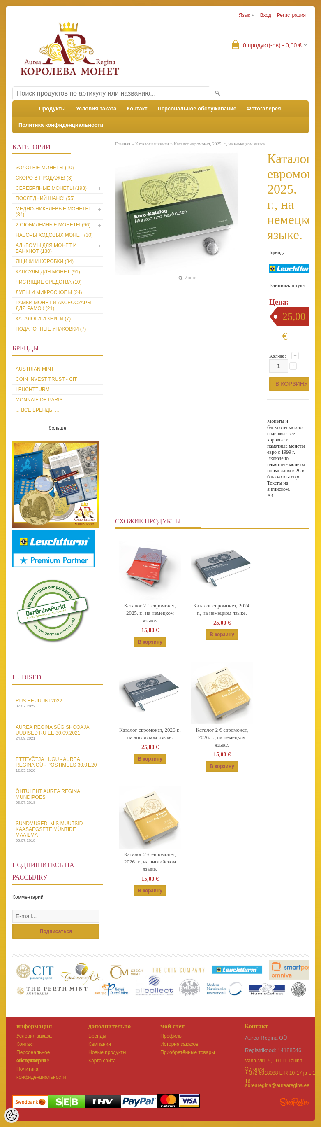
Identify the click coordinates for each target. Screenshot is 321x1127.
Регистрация (291, 15)
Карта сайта (102, 1061)
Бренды (97, 1036)
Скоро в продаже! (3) (44, 178)
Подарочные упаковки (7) (51, 329)
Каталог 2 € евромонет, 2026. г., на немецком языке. (222, 737)
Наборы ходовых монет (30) (54, 235)
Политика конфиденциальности (60, 125)
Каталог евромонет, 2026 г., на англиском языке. (150, 733)
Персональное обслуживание (197, 108)
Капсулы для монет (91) (48, 272)
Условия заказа (96, 108)
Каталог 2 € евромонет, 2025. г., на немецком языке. (150, 612)
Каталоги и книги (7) (43, 319)
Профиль (171, 1036)
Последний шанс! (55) (45, 198)
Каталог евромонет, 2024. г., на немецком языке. (222, 609)
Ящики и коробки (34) (45, 261)
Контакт (137, 108)
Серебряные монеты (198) (51, 188)
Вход (265, 15)
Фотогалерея (264, 108)
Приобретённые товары (187, 1052)
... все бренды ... (37, 410)
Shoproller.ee (294, 1102)
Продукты (52, 108)
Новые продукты (107, 1052)
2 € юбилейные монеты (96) (53, 225)
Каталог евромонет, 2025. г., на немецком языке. (220, 143)
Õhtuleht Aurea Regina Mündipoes (57, 797)
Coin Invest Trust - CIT (46, 379)
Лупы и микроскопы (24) (49, 292)
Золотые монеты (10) (45, 167)
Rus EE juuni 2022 (57, 703)
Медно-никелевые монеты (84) (53, 211)
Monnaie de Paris (39, 400)
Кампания (99, 1044)
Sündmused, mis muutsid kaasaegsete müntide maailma (57, 831)
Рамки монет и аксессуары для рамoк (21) (54, 305)
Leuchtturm (33, 389)
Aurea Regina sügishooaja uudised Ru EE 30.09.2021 (57, 732)
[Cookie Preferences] (11, 1115)
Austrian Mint (35, 369)
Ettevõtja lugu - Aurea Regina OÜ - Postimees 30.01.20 (57, 764)
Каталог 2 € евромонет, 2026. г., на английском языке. (150, 861)
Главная (122, 143)
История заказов (179, 1044)
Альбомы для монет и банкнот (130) (46, 248)
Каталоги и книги (152, 143)
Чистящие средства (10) (49, 282)
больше (58, 428)
